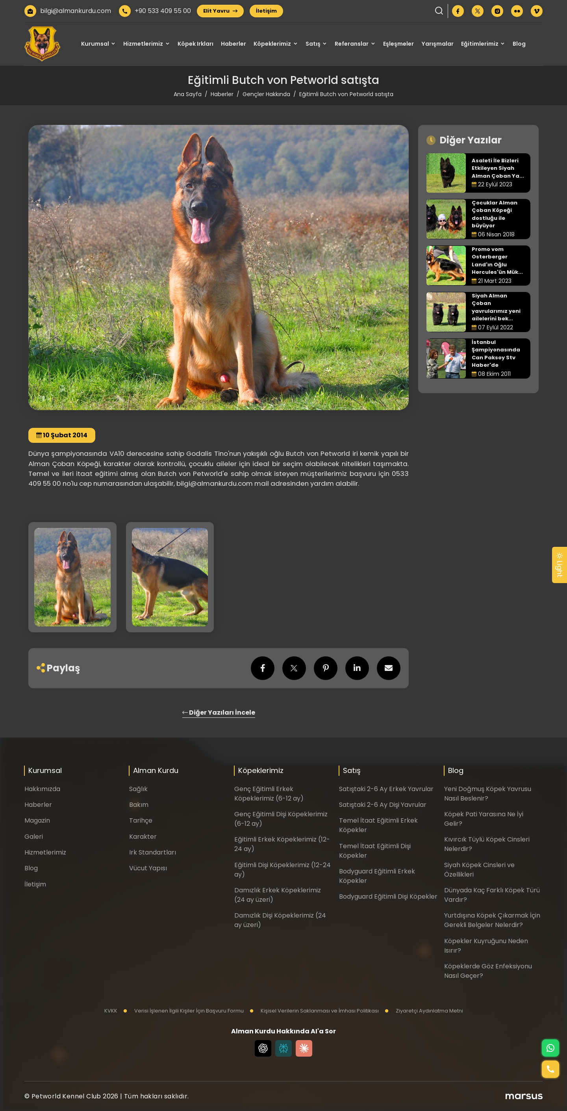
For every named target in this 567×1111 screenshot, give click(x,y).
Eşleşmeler (398, 44)
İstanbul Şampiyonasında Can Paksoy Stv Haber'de (496, 353)
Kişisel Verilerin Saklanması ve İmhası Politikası (314, 1010)
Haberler (233, 44)
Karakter (143, 836)
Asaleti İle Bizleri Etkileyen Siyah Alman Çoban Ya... (498, 168)
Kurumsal (95, 44)
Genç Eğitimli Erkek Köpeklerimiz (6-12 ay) (269, 793)
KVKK (110, 1010)
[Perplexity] (283, 1048)
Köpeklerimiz (272, 44)
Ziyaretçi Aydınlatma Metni (424, 1010)
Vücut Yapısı (148, 868)
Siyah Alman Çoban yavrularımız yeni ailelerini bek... (496, 307)
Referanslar (352, 44)
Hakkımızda (42, 788)
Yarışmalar (437, 44)
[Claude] (304, 1048)
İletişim (266, 11)
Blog (519, 44)
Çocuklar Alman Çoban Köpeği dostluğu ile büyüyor (494, 214)
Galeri (33, 836)
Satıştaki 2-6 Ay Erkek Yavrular (386, 788)
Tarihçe (140, 820)
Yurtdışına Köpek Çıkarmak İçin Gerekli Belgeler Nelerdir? (492, 920)
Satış (313, 44)
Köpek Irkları (195, 44)
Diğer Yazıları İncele (218, 712)
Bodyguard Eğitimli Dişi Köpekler (388, 896)
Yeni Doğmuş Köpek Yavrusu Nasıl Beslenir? (487, 793)
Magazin (37, 820)
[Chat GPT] (263, 1048)
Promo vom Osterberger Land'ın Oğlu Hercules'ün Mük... (497, 260)
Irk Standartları (152, 852)
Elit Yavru (220, 11)
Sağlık (138, 788)
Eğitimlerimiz (479, 44)
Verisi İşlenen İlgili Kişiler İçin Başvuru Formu (183, 1010)
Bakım (138, 804)
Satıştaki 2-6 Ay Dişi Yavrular (382, 804)
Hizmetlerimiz (143, 44)
